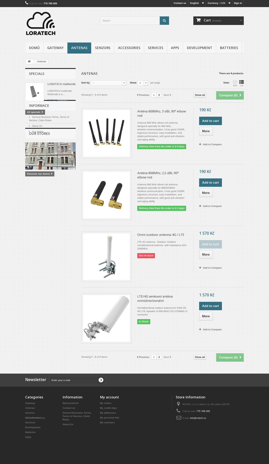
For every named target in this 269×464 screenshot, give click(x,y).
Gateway (55, 47)
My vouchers (107, 422)
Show (133, 82)
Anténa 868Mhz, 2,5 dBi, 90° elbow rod (158, 175)
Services (155, 47)
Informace (39, 126)
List (241, 83)
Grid (235, 83)
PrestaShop (38, 443)
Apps (175, 47)
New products (71, 403)
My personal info (109, 417)
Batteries (229, 47)
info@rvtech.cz (198, 418)
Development (199, 47)
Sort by (85, 82)
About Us (36, 144)
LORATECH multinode (61, 84)
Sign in (238, 3)
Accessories (129, 47)
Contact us (180, 3)
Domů (34, 47)
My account (109, 397)
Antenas (79, 47)
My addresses (108, 412)
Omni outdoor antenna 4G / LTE (160, 234)
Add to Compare (212, 144)
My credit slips (108, 408)
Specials (36, 73)
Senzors (102, 47)
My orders (106, 403)
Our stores (37, 150)
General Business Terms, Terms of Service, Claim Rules (77, 416)
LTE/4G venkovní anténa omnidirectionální (155, 298)
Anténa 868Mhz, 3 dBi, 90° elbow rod (161, 113)
